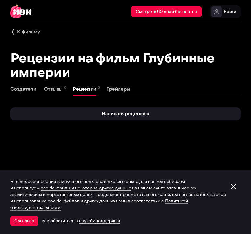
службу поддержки (99, 220)
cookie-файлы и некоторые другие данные (86, 187)
